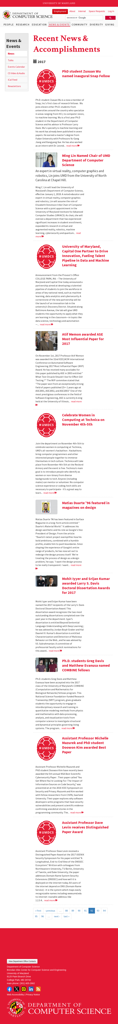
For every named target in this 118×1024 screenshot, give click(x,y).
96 (42, 916)
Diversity (96, 24)
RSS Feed (38, 989)
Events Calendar (16, 66)
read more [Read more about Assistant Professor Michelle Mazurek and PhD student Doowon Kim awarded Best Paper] (77, 812)
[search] (84, 17)
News (11, 53)
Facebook (9, 989)
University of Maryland (59, 3)
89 (73, 910)
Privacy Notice (33, 994)
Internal (82, 11)
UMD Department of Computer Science (27, 14)
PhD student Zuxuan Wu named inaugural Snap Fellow (86, 73)
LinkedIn (31, 989)
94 (104, 910)
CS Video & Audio (16, 73)
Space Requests (97, 11)
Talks (11, 60)
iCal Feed (12, 79)
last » (66, 916)
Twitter (16, 989)
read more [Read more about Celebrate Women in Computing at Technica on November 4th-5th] (50, 492)
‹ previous (50, 910)
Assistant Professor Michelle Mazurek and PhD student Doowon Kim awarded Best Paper (85, 745)
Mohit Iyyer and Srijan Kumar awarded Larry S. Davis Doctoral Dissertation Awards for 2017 (86, 585)
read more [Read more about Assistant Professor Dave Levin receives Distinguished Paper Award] (51, 900)
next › (57, 916)
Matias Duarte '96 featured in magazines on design (86, 505)
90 (79, 910)
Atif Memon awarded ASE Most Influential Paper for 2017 (83, 339)
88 (66, 910)
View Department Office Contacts (22, 961)
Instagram (23, 989)
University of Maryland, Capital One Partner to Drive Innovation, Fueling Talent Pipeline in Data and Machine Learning (85, 255)
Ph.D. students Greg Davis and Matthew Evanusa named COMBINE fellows (86, 665)
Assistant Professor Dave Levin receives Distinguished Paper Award (85, 827)
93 (98, 910)
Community (79, 24)
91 (85, 910)
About (72, 11)
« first (38, 910)
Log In (111, 11)
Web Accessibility (15, 994)
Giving (109, 24)
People (9, 24)
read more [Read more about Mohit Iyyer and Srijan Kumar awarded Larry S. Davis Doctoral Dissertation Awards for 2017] (55, 650)
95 (36, 916)
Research (23, 24)
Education (39, 24)
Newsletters (14, 86)
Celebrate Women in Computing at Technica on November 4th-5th (83, 420)
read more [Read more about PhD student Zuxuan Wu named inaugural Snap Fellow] (73, 145)
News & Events (59, 24)
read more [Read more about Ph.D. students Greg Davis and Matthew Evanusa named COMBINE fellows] (68, 728)
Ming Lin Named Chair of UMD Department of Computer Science (86, 160)
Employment (60, 11)
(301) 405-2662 (27, 983)
